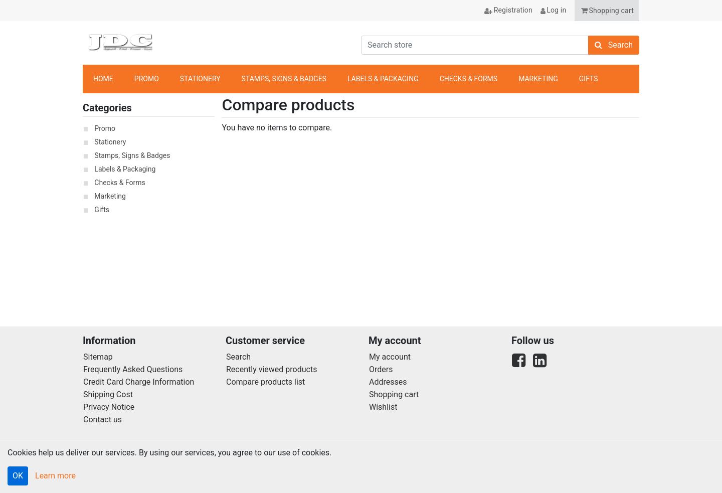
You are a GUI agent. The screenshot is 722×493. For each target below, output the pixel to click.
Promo (104, 128)
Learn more (55, 475)
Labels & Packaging (124, 169)
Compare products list (265, 382)
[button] (607, 10)
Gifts (101, 210)
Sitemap (98, 357)
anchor (626, 79)
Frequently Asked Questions (133, 369)
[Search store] (475, 45)
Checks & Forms (119, 183)
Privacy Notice (108, 407)
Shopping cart (394, 394)
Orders (381, 369)
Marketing (110, 196)
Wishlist (383, 407)
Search (238, 357)
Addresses (388, 382)
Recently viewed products (271, 369)
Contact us (102, 419)
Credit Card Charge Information (138, 382)
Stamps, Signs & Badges (132, 155)
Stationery (110, 142)
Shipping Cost (108, 394)
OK (18, 475)
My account (390, 357)
